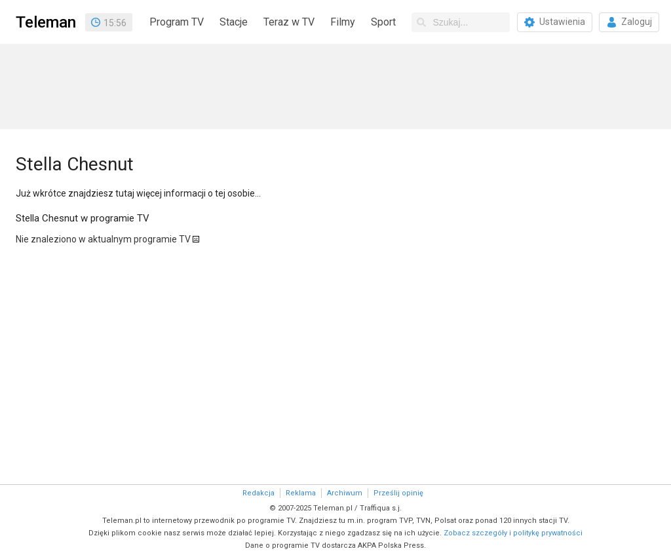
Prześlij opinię (398, 493)
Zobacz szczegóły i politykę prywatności (513, 533)
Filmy (342, 22)
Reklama (301, 493)
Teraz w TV (289, 22)
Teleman (46, 22)
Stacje (234, 22)
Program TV (176, 22)
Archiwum (344, 493)
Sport (383, 22)
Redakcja (258, 493)
